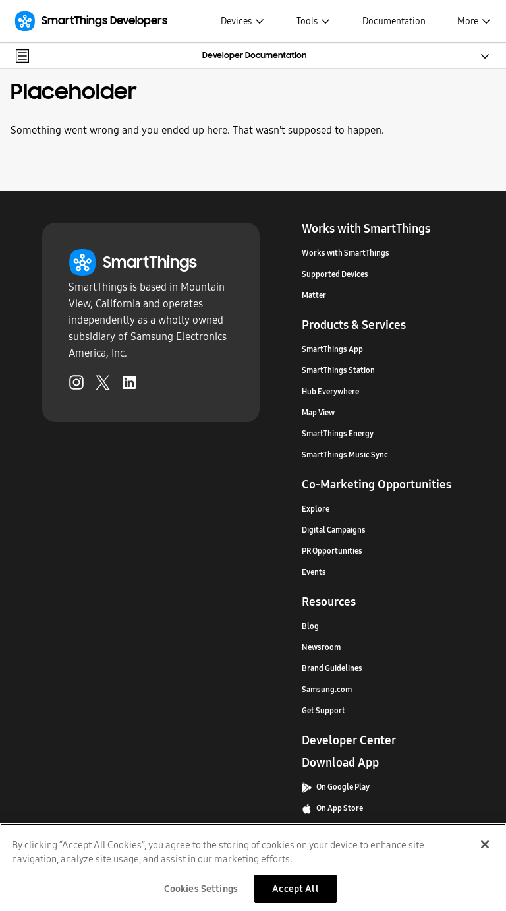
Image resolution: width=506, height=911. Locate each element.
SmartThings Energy (338, 433)
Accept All (295, 892)
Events (314, 572)
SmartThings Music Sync (345, 454)
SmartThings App (332, 349)
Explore (315, 509)
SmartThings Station (338, 370)
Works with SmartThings (345, 253)
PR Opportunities (332, 551)
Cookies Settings (201, 892)
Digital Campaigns (334, 530)
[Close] (484, 848)
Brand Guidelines (332, 668)
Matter (314, 295)
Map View (318, 412)
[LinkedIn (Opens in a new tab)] (129, 385)
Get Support (323, 710)
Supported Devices (335, 274)
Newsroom (321, 647)
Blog (310, 626)
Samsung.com (327, 689)
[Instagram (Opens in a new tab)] (76, 385)
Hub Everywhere (330, 391)
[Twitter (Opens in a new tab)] (103, 385)
